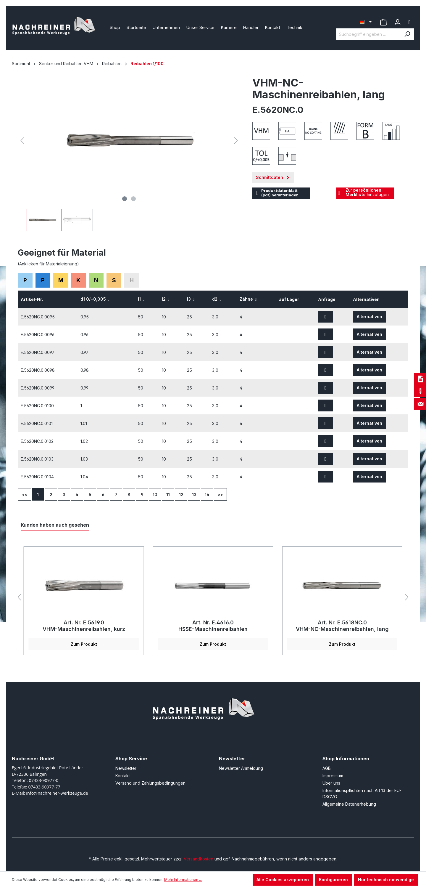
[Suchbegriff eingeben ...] (368, 34)
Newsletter (125, 768)
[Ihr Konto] (397, 22)
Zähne (248, 299)
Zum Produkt (84, 644)
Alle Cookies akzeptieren (282, 879)
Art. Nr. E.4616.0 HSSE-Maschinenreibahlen (213, 625)
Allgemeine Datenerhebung (349, 804)
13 (194, 494)
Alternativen (369, 316)
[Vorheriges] (22, 140)
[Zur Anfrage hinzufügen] (325, 317)
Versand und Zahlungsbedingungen (150, 783)
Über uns (331, 783)
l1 (141, 299)
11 (168, 494)
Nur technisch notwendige (386, 879)
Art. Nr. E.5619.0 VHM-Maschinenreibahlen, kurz (84, 625)
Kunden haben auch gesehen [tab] (55, 525)
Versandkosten (198, 858)
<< (24, 494)
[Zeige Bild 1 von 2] (124, 198)
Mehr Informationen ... (183, 879)
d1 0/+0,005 (94, 299)
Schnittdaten (273, 176)
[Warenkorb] (409, 22)
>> (220, 494)
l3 (190, 299)
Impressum (332, 775)
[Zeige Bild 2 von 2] (133, 198)
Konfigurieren (333, 879)
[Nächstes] (236, 140)
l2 (165, 299)
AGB (326, 768)
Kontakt (122, 775)
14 (207, 494)
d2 (216, 299)
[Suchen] (407, 34)
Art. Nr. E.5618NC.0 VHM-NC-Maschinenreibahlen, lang (342, 625)
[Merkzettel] (383, 22)
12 (181, 494)
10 (155, 494)
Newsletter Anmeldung (241, 768)
